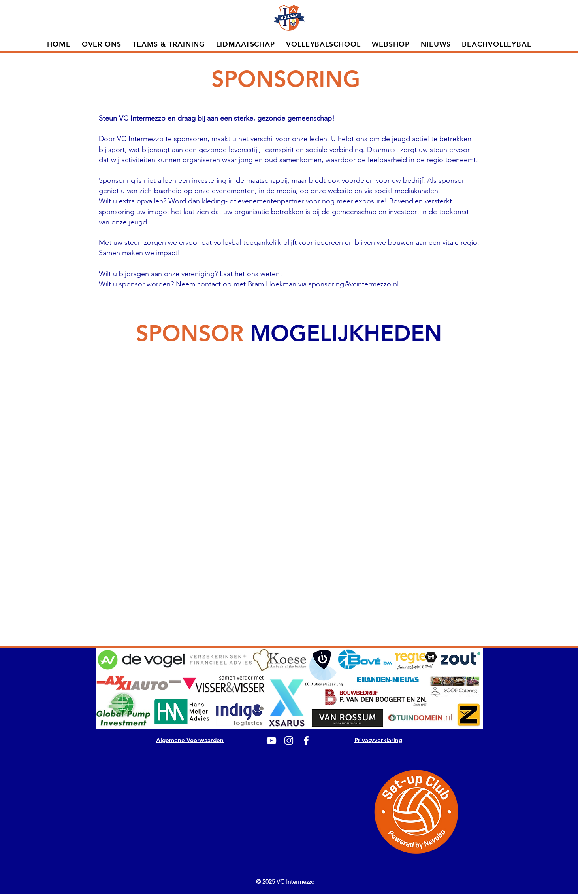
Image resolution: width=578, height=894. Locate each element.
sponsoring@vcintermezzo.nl (354, 284)
